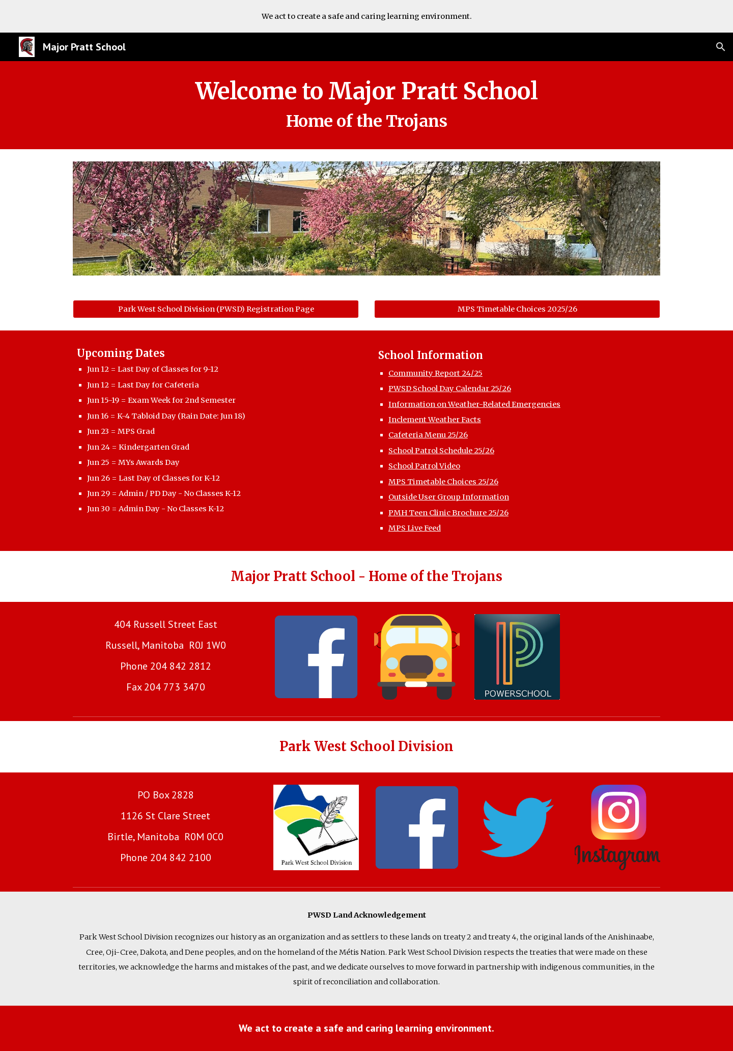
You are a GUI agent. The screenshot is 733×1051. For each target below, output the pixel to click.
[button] (721, 47)
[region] (366, 16)
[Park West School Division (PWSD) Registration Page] (215, 309)
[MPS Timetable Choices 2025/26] (517, 309)
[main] (366, 105)
